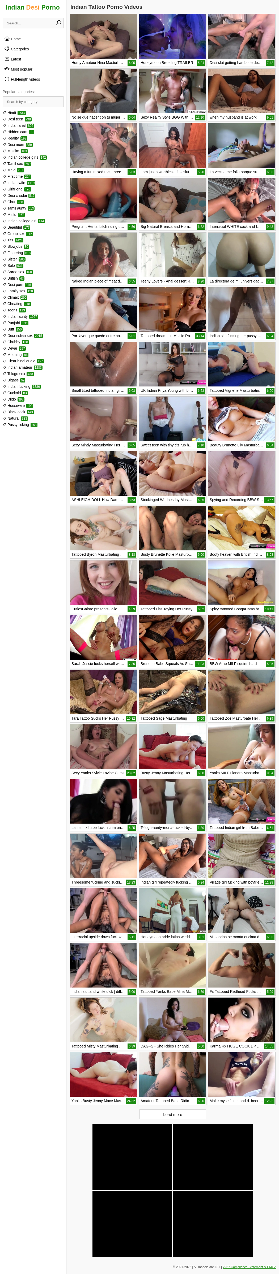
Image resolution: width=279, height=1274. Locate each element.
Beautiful (16, 227)
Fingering (17, 253)
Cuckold (15, 393)
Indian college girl (24, 221)
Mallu (14, 214)
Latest (12, 59)
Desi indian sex (23, 335)
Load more (172, 1114)
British (13, 278)
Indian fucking (22, 386)
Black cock (18, 412)
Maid (13, 170)
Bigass (14, 380)
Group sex (18, 234)
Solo (13, 265)
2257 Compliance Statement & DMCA (249, 1267)
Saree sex (18, 272)
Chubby (16, 342)
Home (12, 39)
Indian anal (18, 125)
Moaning (15, 355)
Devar (14, 348)
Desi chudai (19, 195)
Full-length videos (22, 79)
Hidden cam (18, 132)
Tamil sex (17, 164)
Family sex (18, 291)
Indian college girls (25, 157)
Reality (15, 138)
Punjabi (15, 323)
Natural (15, 418)
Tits (13, 240)
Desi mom (18, 144)
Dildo (13, 399)
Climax (15, 297)
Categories (16, 49)
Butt (13, 329)
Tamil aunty (19, 208)
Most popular (18, 69)
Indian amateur (23, 367)
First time (17, 176)
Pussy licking (20, 425)
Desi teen (17, 119)
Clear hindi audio (23, 361)
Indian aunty (20, 316)
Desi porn (17, 284)
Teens (14, 310)
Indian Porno (33, 7)
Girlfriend (17, 189)
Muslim (15, 151)
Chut (13, 202)
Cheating (17, 304)
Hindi (14, 113)
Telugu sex (18, 374)
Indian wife (19, 183)
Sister (14, 259)
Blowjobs (16, 246)
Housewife (18, 405)
